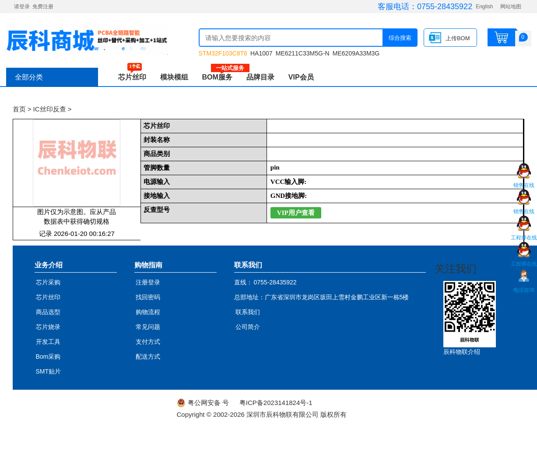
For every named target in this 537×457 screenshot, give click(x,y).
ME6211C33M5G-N (303, 53)
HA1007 (261, 53)
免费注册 (42, 6)
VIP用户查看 (296, 212)
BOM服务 (220, 77)
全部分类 (29, 77)
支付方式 (148, 341)
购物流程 (148, 311)
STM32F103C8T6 (223, 53)
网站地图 (510, 6)
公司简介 (247, 326)
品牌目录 (260, 77)
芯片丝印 (132, 77)
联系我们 (247, 311)
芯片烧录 (48, 326)
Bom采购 (48, 356)
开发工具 (48, 341)
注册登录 (148, 282)
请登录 (22, 6)
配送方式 (148, 356)
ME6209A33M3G (356, 53)
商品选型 (48, 311)
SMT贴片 (48, 371)
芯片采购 (48, 282)
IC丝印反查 (49, 109)
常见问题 (148, 326)
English (484, 6)
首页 (19, 109)
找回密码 (148, 297)
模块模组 (174, 77)
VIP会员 (301, 77)
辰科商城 (87, 39)
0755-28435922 (444, 6)
